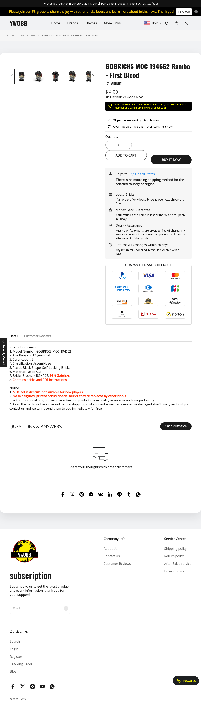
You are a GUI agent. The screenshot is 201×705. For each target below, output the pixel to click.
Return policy (174, 556)
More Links (112, 23)
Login (14, 649)
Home (55, 23)
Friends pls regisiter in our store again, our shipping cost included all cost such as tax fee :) (100, 3)
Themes (91, 23)
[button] (11, 76)
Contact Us (112, 556)
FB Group (184, 11)
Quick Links (19, 631)
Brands (72, 23)
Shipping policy (175, 548)
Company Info (114, 538)
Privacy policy (174, 571)
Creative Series (27, 35)
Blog (13, 671)
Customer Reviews (117, 563)
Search (15, 641)
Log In (164, 107)
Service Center (175, 538)
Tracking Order (21, 664)
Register (16, 656)
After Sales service (177, 563)
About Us (110, 548)
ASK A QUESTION (175, 426)
